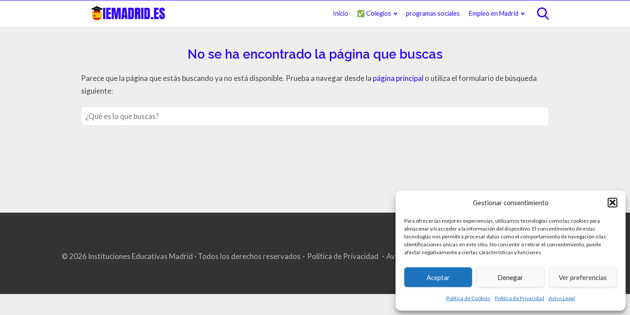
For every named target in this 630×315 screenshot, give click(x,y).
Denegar (510, 277)
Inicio (340, 13)
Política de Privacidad (519, 298)
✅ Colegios (374, 13)
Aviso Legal (562, 298)
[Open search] (543, 13)
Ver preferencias (583, 277)
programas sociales (433, 13)
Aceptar (438, 277)
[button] (612, 202)
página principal (399, 78)
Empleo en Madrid (493, 13)
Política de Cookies (468, 298)
